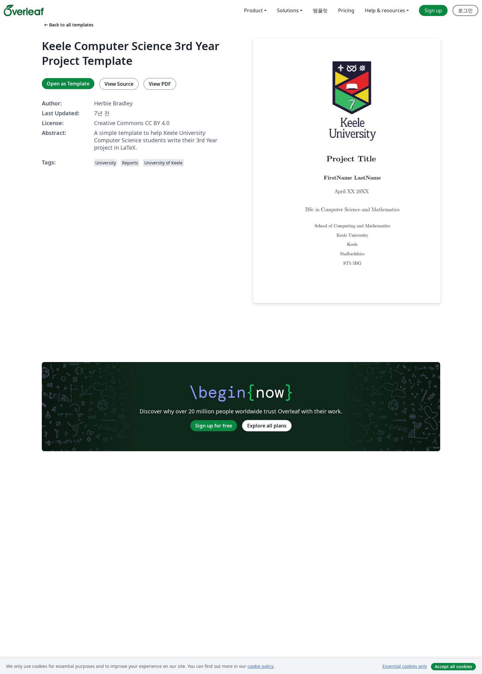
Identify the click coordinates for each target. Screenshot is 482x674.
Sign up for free (213, 425)
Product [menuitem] (253, 10)
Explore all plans (266, 425)
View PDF (160, 84)
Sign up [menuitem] (433, 10)
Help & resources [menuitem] (385, 10)
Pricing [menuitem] (346, 10)
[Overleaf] (24, 10)
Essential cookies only (404, 666)
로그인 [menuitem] (465, 10)
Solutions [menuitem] (288, 10)
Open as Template (68, 83)
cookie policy (260, 666)
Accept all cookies (453, 666)
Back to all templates (68, 25)
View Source (119, 84)
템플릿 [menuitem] (320, 10)
